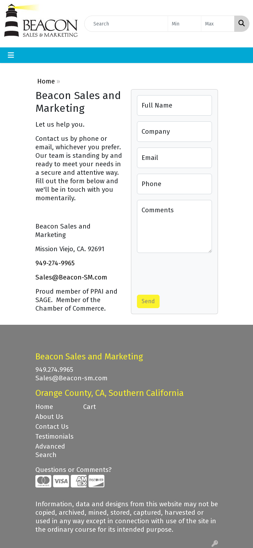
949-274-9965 (55, 263)
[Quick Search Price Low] (184, 24)
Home (46, 81)
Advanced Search (50, 451)
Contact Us (52, 427)
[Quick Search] (126, 24)
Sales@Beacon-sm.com (71, 378)
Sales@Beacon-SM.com (71, 277)
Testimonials (54, 436)
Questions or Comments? (73, 470)
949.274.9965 (54, 370)
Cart (89, 407)
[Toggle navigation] (11, 55)
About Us (49, 417)
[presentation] (191, 272)
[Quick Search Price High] (218, 24)
